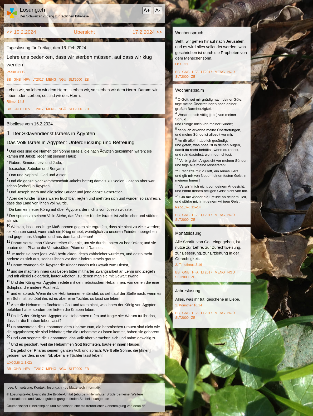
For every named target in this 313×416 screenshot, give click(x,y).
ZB (87, 79)
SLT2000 (75, 79)
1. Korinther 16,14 (188, 305)
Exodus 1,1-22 (19, 362)
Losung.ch (32, 10)
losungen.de (100, 399)
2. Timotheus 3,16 (188, 265)
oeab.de (139, 406)
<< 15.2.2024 (21, 32)
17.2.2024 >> (147, 32)
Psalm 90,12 (16, 72)
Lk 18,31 (181, 64)
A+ (146, 10)
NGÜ (62, 79)
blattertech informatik (85, 387)
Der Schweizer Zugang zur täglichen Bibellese (54, 16)
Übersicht (84, 32)
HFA (26, 79)
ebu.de (80, 394)
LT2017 (37, 79)
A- (157, 10)
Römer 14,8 (15, 102)
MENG (51, 79)
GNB (17, 79)
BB (9, 79)
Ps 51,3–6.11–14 (188, 207)
